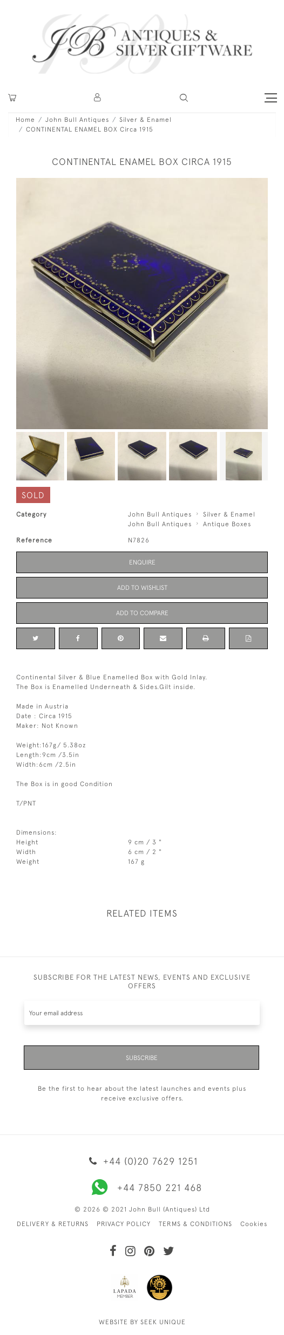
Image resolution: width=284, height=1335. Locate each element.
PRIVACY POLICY (124, 1224)
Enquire (142, 562)
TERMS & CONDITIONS (195, 1224)
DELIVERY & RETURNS (53, 1224)
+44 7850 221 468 (142, 1187)
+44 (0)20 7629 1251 (142, 1161)
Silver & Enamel (145, 119)
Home (25, 119)
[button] (98, 98)
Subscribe (142, 1058)
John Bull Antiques (77, 119)
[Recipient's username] (142, 1013)
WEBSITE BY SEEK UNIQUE (142, 1322)
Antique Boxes (227, 524)
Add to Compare (142, 613)
